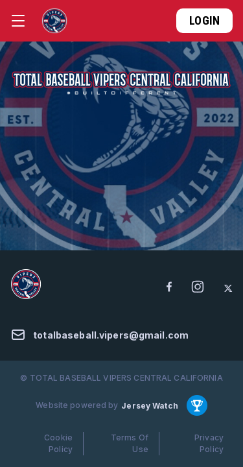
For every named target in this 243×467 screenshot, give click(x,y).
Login (204, 20)
